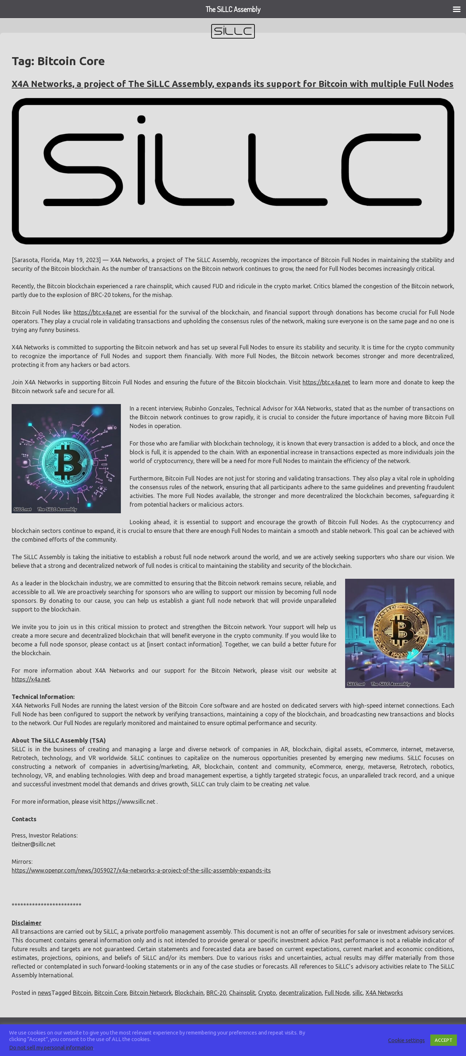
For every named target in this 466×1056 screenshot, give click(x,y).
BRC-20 (216, 992)
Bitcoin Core (110, 992)
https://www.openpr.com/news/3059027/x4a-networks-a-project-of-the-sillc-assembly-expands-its (141, 870)
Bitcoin (82, 992)
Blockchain (189, 992)
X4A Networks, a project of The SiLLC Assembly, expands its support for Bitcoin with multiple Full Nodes (233, 84)
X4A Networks (384, 992)
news (44, 992)
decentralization (300, 992)
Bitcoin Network (151, 992)
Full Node (337, 992)
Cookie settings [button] (406, 1040)
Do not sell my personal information (51, 1047)
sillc (357, 992)
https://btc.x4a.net (97, 312)
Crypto (267, 992)
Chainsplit (242, 992)
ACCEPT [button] (444, 1040)
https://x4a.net (31, 679)
